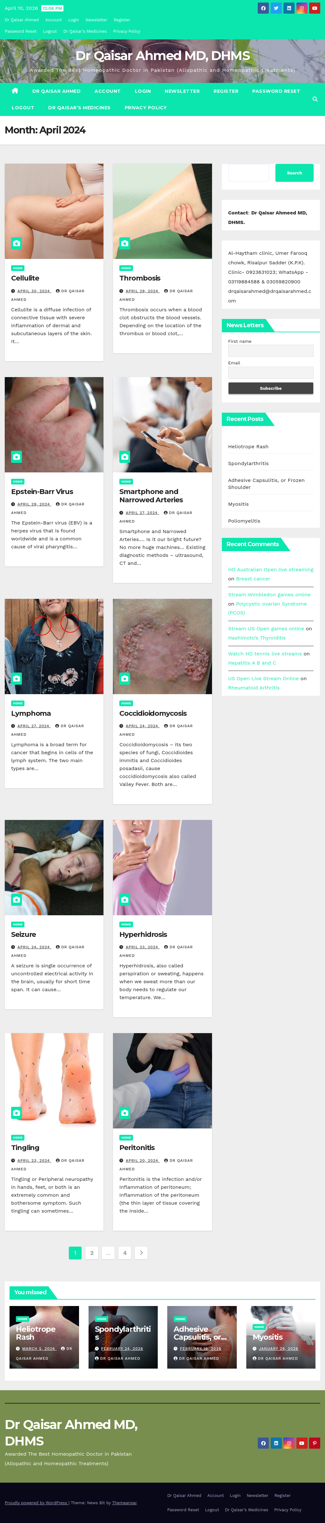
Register (122, 19)
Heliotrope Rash (248, 446)
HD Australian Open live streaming (271, 569)
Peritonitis (137, 1147)
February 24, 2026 (122, 1348)
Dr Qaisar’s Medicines (85, 31)
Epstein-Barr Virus (42, 491)
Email (234, 362)
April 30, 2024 (34, 291)
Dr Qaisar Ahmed (22, 19)
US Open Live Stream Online (263, 678)
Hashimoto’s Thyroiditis (257, 638)
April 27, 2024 (142, 513)
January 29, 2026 (278, 1348)
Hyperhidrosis (143, 934)
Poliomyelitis (244, 521)
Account (53, 19)
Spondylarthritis (248, 463)
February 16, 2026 (201, 1348)
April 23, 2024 (143, 947)
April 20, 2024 (143, 1160)
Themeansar (124, 1502)
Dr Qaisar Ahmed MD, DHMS (162, 55)
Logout (50, 31)
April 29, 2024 (143, 291)
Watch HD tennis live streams (265, 654)
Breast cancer (253, 579)
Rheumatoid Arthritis (254, 688)
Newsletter (97, 19)
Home (18, 268)
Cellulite (25, 278)
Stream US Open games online (266, 629)
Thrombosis (139, 278)
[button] (315, 99)
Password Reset (20, 31)
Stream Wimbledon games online (269, 595)
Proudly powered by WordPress (37, 1502)
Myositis (238, 504)
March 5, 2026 (39, 1348)
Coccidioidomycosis (152, 713)
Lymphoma (31, 713)
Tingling (25, 1147)
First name (240, 341)
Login (73, 19)
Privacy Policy (126, 31)
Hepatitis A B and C (252, 663)
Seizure (23, 934)
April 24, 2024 (143, 726)
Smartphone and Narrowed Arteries (150, 495)
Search (294, 172)
